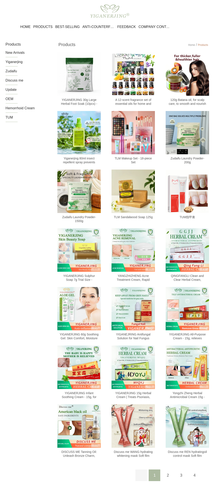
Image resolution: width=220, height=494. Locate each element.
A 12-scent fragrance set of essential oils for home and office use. (133, 103)
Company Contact (155, 27)
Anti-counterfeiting (98, 27)
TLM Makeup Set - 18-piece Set (133, 160)
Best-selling (67, 27)
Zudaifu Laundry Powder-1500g (79, 219)
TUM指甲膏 (187, 217)
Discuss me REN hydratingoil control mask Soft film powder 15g (187, 455)
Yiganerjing (14, 62)
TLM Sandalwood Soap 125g (133, 217)
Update (11, 89)
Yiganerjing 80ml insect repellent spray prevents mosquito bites (79, 162)
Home (25, 27)
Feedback (126, 27)
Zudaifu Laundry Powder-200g (187, 160)
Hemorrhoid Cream (20, 108)
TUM (9, 117)
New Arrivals (15, 52)
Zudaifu (11, 71)
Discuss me (14, 80)
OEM (9, 99)
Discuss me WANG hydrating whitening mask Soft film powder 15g (133, 455)
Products (43, 27)
